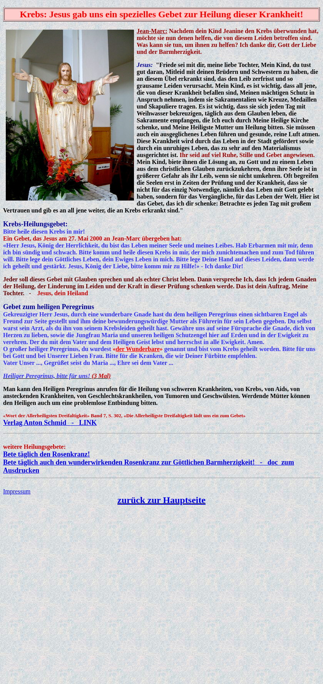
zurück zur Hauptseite (161, 500)
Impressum (16, 491)
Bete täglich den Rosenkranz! (46, 454)
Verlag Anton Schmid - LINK (50, 422)
